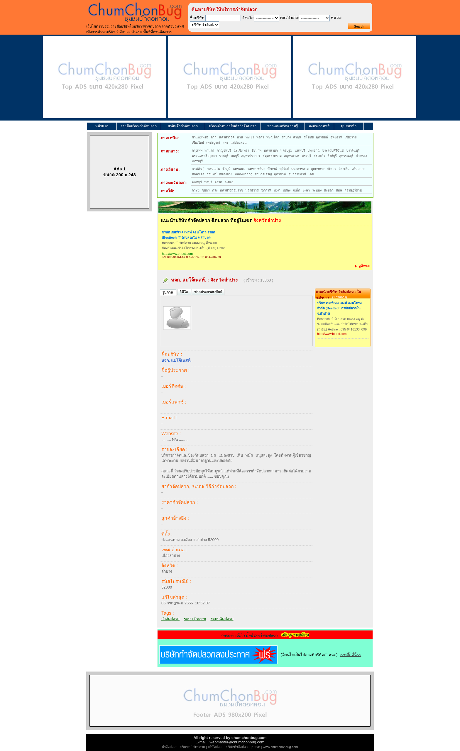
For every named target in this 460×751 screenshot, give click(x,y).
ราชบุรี (224, 155)
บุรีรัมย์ (284, 169)
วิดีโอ (184, 292)
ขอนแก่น (213, 169)
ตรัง (214, 190)
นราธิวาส (252, 190)
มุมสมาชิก (348, 126)
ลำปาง (286, 137)
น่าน (240, 137)
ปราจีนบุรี (353, 150)
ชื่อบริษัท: (198, 18)
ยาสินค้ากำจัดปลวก (183, 126)
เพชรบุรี (197, 161)
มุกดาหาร (317, 169)
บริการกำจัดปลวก (192, 747)
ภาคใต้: (167, 191)
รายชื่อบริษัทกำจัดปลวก (139, 126)
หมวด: (336, 18)
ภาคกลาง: (169, 151)
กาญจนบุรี (224, 150)
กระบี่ (195, 190)
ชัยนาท (256, 150)
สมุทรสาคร (292, 155)
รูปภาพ (168, 292)
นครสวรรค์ (226, 137)
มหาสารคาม (300, 169)
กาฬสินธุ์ (198, 169)
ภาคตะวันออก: (173, 182)
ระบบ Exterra (195, 619)
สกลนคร (198, 174)
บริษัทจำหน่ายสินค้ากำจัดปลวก (232, 126)
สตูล (339, 190)
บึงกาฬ (272, 169)
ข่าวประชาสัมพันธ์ (208, 292)
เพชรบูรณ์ (213, 142)
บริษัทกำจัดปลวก (238, 747)
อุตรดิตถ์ (322, 137)
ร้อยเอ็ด (344, 169)
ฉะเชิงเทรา (241, 150)
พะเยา (250, 137)
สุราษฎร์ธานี (353, 190)
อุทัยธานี (336, 137)
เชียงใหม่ (198, 142)
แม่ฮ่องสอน (239, 142)
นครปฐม (286, 150)
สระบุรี (306, 155)
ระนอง (317, 190)
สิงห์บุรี (332, 155)
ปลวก (256, 747)
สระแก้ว (319, 155)
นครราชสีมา (256, 169)
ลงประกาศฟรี (319, 126)
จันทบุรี (197, 182)
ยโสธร (331, 169)
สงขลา (329, 190)
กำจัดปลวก (170, 619)
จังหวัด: (248, 18)
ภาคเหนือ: (169, 137)
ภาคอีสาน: (170, 169)
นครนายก (271, 150)
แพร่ (225, 142)
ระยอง (228, 182)
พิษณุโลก (272, 137)
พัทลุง (286, 190)
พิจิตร (260, 137)
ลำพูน (297, 137)
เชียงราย (350, 137)
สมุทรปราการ (250, 155)
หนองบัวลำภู (243, 174)
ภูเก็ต (296, 190)
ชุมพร (206, 190)
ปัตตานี (266, 190)
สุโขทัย (309, 137)
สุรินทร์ (212, 174)
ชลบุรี (208, 182)
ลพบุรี (235, 155)
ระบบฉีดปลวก (222, 619)
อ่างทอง (361, 155)
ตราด (218, 182)
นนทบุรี (300, 150)
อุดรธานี (280, 174)
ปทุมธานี (313, 150)
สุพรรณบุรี (346, 155)
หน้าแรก (101, 126)
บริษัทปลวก (216, 747)
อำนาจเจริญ (263, 174)
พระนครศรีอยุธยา (204, 155)
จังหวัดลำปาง (224, 279)
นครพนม (239, 169)
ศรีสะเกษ (358, 169)
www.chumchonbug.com (280, 747)
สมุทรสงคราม (272, 155)
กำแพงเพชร (200, 137)
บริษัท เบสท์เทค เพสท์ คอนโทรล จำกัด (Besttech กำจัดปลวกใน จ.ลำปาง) (188, 234)
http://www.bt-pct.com (177, 253)
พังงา (277, 190)
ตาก (214, 137)
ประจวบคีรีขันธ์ (333, 150)
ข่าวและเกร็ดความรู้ (282, 126)
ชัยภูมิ (226, 169)
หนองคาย (225, 174)
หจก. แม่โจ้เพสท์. (188, 279)
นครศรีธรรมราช (231, 190)
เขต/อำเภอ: (289, 18)
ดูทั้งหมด (362, 266)
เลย (311, 174)
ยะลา (306, 190)
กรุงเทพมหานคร (203, 150)
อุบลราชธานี (297, 174)
